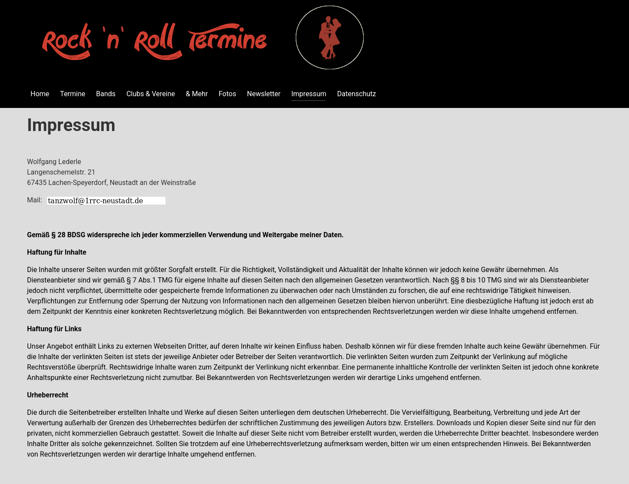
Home (39, 94)
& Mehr (197, 94)
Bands (106, 94)
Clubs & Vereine (150, 94)
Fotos (227, 94)
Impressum (309, 94)
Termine (72, 94)
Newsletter (264, 94)
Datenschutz (356, 94)
